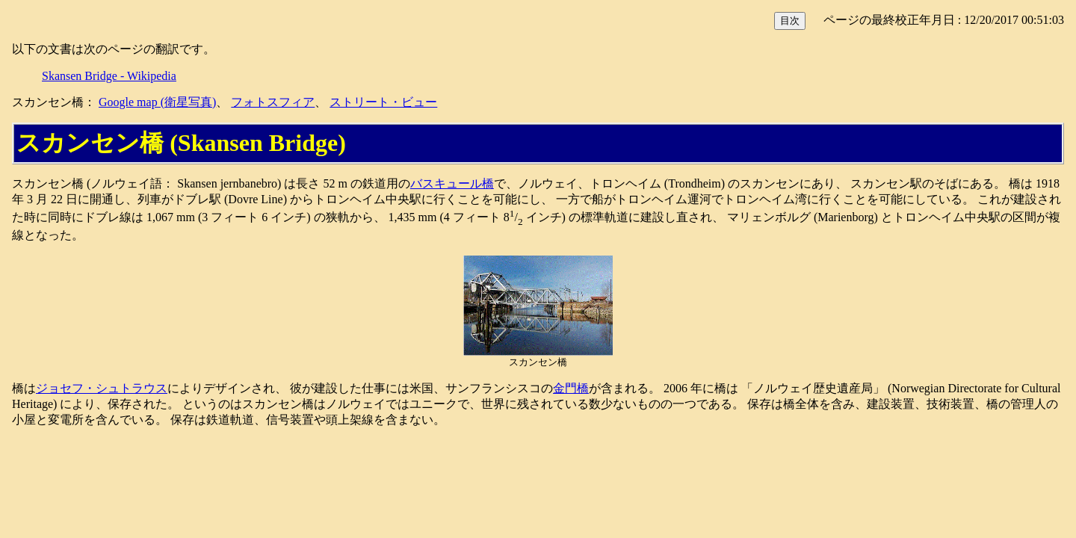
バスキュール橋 (452, 183)
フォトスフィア (273, 102)
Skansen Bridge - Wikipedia (109, 75)
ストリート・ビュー (383, 102)
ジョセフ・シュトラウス (101, 388)
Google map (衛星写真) (157, 102)
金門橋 (571, 388)
